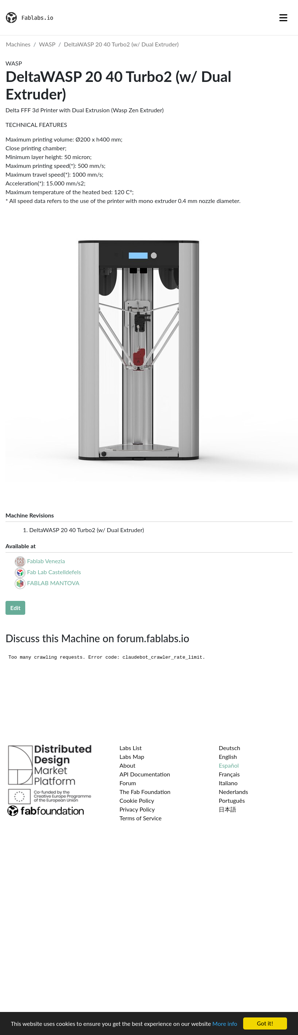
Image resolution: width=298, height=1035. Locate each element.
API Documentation (145, 774)
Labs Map (132, 756)
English (228, 756)
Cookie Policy (137, 800)
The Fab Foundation (145, 791)
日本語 (227, 809)
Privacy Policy (137, 809)
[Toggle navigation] (283, 17)
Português (232, 800)
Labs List (131, 747)
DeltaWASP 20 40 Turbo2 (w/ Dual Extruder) (121, 44)
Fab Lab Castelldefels (54, 571)
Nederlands (233, 791)
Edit (15, 607)
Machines (18, 44)
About (128, 765)
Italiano (228, 782)
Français (229, 774)
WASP (47, 44)
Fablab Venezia (46, 560)
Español (229, 765)
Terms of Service (141, 817)
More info (224, 1024)
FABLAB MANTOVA (53, 582)
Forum (128, 782)
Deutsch (229, 747)
